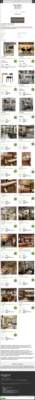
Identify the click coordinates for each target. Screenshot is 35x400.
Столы (19, 34)
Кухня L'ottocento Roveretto (25, 141)
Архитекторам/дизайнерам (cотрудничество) (10, 390)
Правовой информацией (31, 396)
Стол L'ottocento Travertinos (25, 58)
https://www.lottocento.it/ (10, 25)
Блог (3, 386)
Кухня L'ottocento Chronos (7, 58)
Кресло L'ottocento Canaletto (23, 169)
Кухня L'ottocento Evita (24, 277)
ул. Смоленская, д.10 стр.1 (17, 9)
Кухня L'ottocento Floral (24, 86)
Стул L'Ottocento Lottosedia (25, 114)
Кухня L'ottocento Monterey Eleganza (7, 223)
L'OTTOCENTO (7, 65)
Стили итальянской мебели (7, 387)
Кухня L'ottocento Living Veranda (24, 223)
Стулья (19, 36)
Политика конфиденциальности (8, 391)
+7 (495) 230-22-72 (17, 7)
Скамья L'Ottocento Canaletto (5, 196)
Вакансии (4, 389)
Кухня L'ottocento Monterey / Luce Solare (7, 278)
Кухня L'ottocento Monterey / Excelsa (7, 332)
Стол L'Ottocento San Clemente (5, 114)
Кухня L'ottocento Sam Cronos (6, 142)
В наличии (2, 34)
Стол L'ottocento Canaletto (7, 168)
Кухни (2, 37)
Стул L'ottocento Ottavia (6, 86)
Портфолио (5, 388)
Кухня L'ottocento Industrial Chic (7, 250)
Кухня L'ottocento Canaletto (25, 195)
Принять (3, 398)
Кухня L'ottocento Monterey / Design (7, 305)
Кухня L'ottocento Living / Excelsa (24, 305)
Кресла (2, 36)
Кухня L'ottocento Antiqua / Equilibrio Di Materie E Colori (25, 250)
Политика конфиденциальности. (22, 380)
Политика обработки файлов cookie (9, 392)
